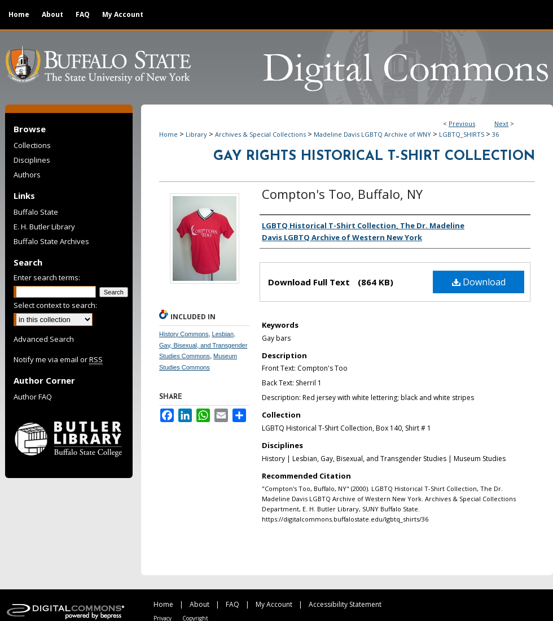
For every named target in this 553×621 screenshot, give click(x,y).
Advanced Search (44, 339)
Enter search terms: (47, 277)
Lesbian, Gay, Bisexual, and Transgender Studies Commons (203, 345)
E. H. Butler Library (44, 227)
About (199, 604)
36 (495, 134)
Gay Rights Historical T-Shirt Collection (374, 156)
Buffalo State (36, 212)
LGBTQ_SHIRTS (461, 134)
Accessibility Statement (345, 604)
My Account (274, 604)
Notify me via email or (58, 359)
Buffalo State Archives (51, 241)
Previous (462, 123)
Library (196, 134)
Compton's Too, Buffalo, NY (342, 193)
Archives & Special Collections (260, 134)
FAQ (232, 604)
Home (168, 134)
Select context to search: (55, 305)
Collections (32, 145)
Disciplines (32, 160)
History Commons (183, 334)
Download (479, 282)
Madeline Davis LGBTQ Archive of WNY (372, 134)
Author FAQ (33, 397)
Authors (27, 175)
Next (501, 123)
